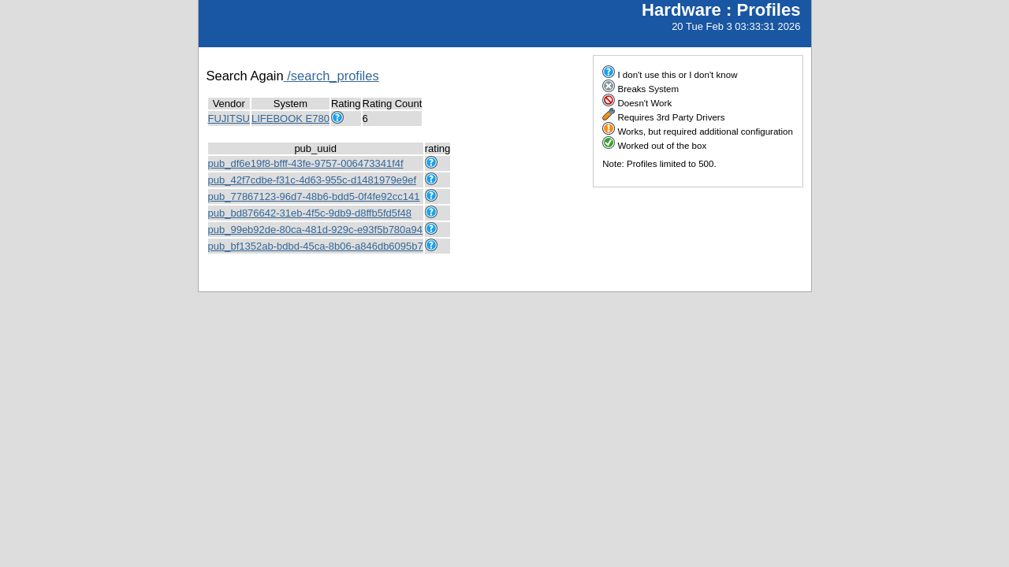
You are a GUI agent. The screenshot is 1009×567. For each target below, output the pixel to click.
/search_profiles (331, 76)
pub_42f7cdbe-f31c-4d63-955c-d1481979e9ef (312, 180)
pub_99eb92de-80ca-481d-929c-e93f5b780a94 (315, 229)
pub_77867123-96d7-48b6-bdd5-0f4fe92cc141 (314, 196)
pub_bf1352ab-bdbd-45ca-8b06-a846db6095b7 (315, 246)
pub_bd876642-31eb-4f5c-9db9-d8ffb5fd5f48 (310, 213)
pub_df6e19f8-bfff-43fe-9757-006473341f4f (306, 163)
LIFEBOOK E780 (290, 118)
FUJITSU (229, 118)
